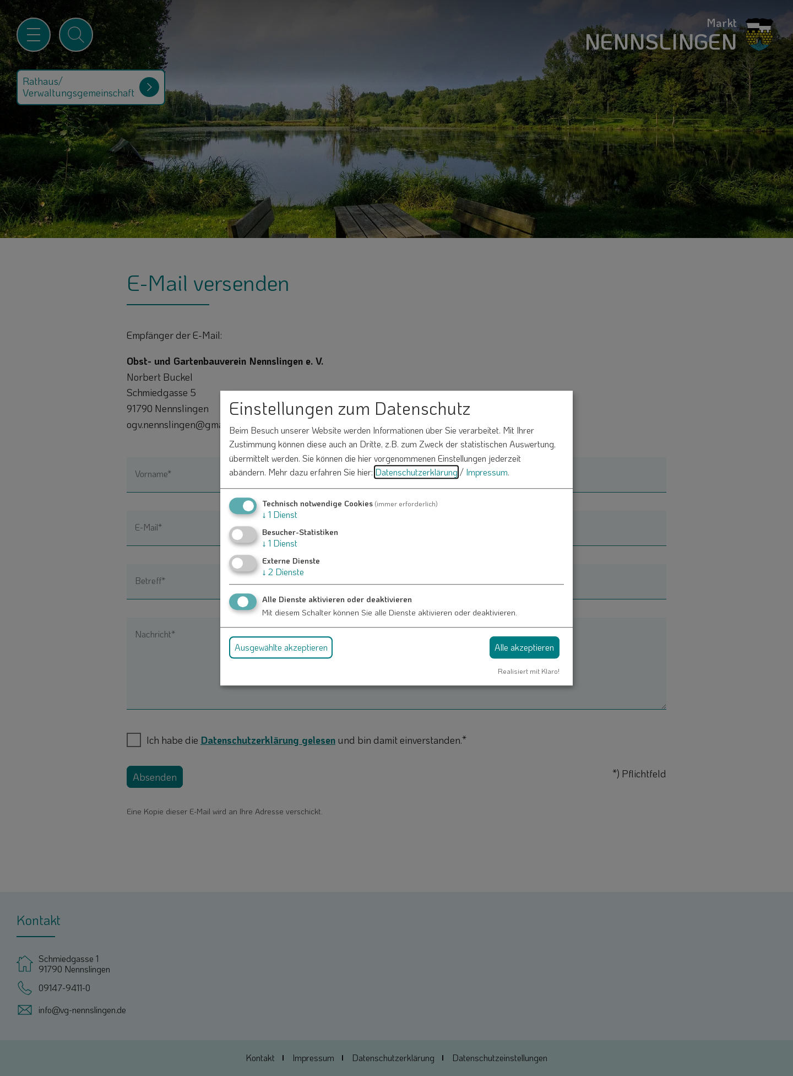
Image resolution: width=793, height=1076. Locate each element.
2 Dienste (283, 572)
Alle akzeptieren (524, 647)
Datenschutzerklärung (416, 472)
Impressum (487, 472)
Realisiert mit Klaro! (529, 671)
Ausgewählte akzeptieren (281, 647)
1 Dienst (279, 514)
